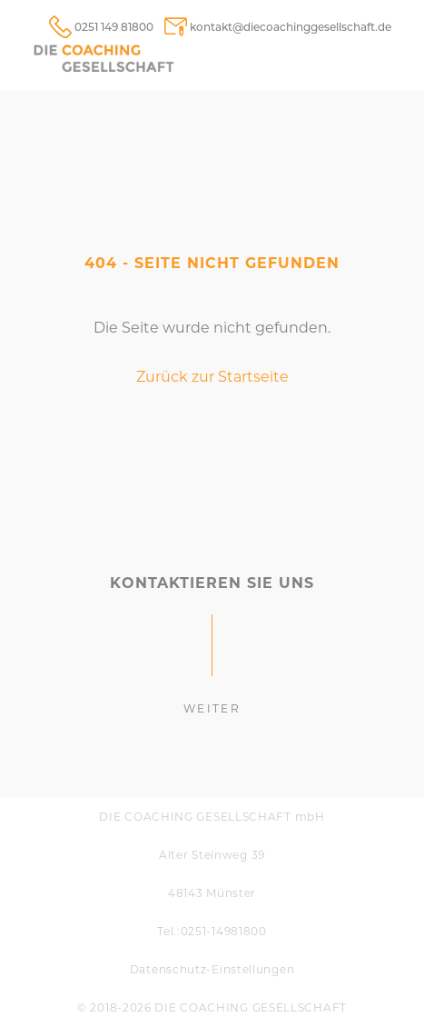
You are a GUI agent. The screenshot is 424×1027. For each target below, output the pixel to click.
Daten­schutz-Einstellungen (212, 969)
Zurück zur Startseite (212, 376)
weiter (212, 708)
